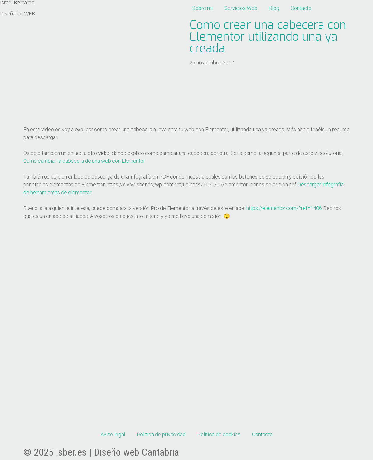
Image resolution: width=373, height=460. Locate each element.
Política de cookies (218, 434)
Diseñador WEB (17, 14)
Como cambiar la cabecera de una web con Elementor (84, 161)
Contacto (301, 8)
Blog (274, 8)
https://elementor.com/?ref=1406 (284, 208)
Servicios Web (240, 8)
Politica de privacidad (161, 434)
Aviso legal (113, 434)
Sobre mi (202, 8)
